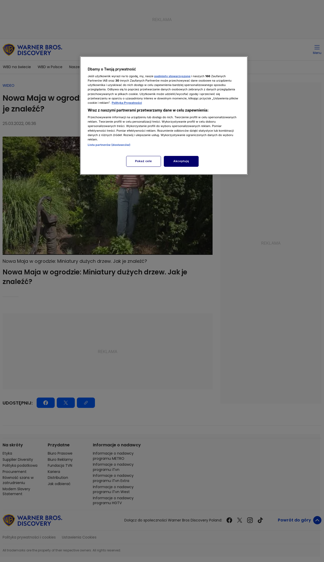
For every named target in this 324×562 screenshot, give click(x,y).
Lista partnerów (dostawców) (109, 145)
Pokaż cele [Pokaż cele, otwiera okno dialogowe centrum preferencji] (143, 161)
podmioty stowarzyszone (172, 76)
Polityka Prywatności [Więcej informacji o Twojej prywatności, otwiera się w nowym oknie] (127, 103)
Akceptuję (181, 161)
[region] (164, 115)
